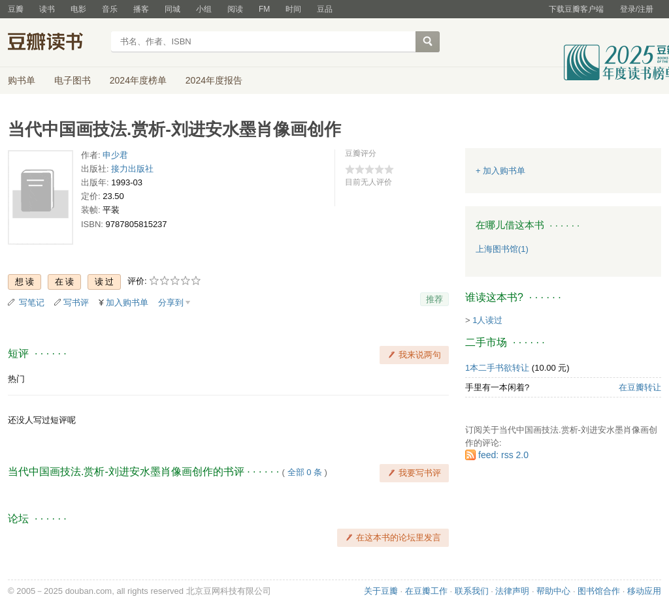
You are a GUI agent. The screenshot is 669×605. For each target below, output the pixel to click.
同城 (172, 9)
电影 (78, 9)
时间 (293, 9)
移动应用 (644, 591)
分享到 (171, 302)
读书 (47, 9)
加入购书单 (127, 302)
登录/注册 (636, 9)
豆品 (325, 9)
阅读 (235, 9)
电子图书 (72, 80)
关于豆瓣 (381, 591)
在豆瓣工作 (426, 591)
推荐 (434, 299)
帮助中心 (553, 591)
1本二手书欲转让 (497, 368)
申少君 (115, 155)
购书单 (21, 80)
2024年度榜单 (138, 80)
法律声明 (512, 591)
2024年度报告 (214, 80)
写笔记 (31, 302)
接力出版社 (132, 169)
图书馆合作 (599, 591)
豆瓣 (16, 9)
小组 (204, 9)
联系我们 (472, 591)
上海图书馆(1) (502, 249)
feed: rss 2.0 (503, 455)
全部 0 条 (304, 472)
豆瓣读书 (55, 43)
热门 (16, 379)
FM (264, 9)
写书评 (76, 302)
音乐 (110, 9)
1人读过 (487, 320)
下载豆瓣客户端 (576, 9)
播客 (141, 9)
